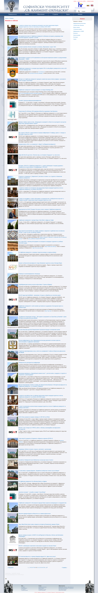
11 (37, 567)
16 (44, 567)
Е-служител (23, 589)
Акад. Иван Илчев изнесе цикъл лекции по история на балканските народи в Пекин (39, 524)
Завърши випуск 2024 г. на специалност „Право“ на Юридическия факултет (37, 144)
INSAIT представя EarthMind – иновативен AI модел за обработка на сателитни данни (39, 295)
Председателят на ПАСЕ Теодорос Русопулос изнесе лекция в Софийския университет (40, 209)
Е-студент (23, 587)
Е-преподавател (24, 588)
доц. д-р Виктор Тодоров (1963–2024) (36, 238)
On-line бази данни (42, 590)
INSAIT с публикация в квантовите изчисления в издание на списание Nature (37, 545)
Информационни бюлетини (79, 23)
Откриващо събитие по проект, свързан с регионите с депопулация (35, 449)
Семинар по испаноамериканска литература (29, 273)
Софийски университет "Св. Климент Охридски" (22, 6)
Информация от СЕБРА (78, 31)
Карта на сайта (82, 1)
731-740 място (41, 71)
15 (43, 567)
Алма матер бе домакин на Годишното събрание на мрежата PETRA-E (36, 438)
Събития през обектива (78, 25)
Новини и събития (77, 21)
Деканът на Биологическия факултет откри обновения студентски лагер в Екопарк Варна (40, 263)
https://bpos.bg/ (48, 310)
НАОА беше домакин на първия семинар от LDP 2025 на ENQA (34, 417)
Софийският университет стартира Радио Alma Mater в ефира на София (36, 220)
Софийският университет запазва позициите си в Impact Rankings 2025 (36, 89)
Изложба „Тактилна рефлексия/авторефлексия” (30, 100)
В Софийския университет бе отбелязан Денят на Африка (33, 481)
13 (40, 567)
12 (39, 567)
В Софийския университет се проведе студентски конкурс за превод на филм (37, 252)
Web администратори (62, 589)
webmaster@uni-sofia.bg (59, 592)
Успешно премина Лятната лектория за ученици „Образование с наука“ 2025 (37, 47)
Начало (7, 18)
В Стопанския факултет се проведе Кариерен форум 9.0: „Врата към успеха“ (37, 556)
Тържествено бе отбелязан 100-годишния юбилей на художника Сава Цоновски (38, 111)
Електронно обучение (43, 587)
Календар (75, 37)
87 (47, 567)
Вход (75, 1)
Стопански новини (77, 29)
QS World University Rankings (36, 73)
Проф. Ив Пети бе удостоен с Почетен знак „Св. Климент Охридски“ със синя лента (39, 155)
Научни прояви (76, 35)
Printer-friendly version (6, 579)
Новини (11, 18)
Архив (74, 39)
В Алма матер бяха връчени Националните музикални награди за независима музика (39, 329)
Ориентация (90, 1)
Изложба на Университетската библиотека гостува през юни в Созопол (36, 460)
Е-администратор (24, 590)
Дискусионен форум (62, 590)
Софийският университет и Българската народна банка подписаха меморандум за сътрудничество (42, 503)
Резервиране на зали (42, 589)
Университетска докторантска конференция (29, 362)
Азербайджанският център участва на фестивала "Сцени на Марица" (35, 284)
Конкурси (75, 33)
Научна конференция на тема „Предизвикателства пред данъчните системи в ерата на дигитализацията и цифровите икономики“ (39, 341)
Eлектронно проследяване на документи (66, 588)
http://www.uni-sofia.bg (38, 247)
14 (41, 567)
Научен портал (41, 588)
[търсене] (83, 11)
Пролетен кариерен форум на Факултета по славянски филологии (35, 513)
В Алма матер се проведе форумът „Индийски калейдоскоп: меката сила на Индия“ (39, 470)
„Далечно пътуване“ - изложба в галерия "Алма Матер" (32, 492)
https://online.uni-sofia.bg (50, 246)
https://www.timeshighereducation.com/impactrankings (30, 93)
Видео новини (76, 27)
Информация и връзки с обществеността (66, 587)
